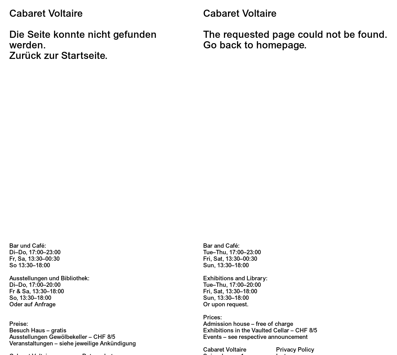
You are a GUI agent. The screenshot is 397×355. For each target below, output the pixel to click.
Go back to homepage (253, 45)
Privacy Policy (295, 349)
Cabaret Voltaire (46, 13)
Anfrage (45, 304)
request (237, 304)
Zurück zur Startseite (57, 56)
